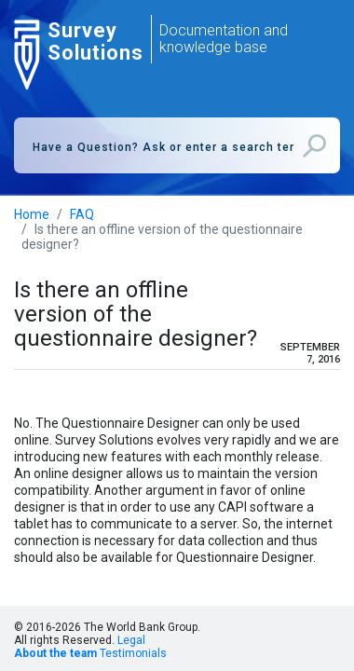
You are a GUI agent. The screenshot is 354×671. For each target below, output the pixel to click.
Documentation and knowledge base (223, 38)
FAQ (82, 214)
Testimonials (133, 653)
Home (31, 214)
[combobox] (177, 145)
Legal (131, 640)
